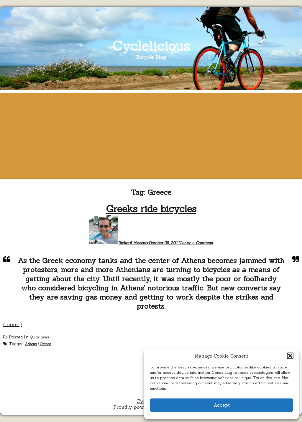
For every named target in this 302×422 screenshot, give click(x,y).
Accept (222, 405)
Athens (31, 344)
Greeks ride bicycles (151, 209)
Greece (45, 344)
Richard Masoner (133, 242)
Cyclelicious (151, 45)
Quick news (39, 337)
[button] (290, 356)
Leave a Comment (196, 242)
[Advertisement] (151, 134)
